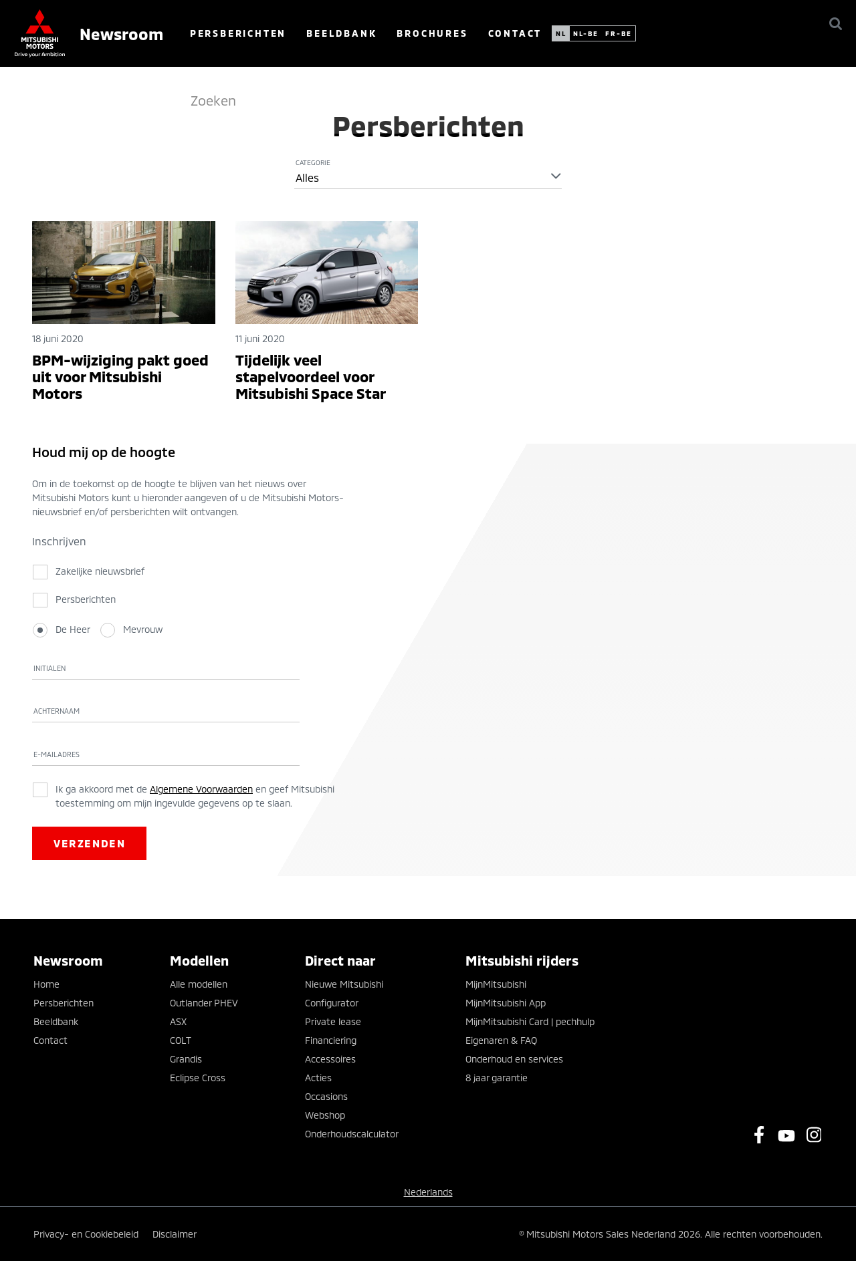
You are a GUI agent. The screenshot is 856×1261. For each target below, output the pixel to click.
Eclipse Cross (197, 1077)
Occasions (326, 1096)
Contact (591, 33)
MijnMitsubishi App (505, 1002)
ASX (178, 1021)
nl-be (662, 33)
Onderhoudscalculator (352, 1133)
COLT (180, 1040)
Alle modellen (198, 984)
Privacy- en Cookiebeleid (85, 1234)
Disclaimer (174, 1234)
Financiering (330, 1040)
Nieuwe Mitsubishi (344, 984)
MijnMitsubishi (495, 984)
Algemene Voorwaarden (201, 789)
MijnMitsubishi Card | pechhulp (530, 1021)
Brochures (508, 33)
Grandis (186, 1059)
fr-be (694, 33)
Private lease (333, 1021)
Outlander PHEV (204, 1002)
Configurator (331, 1002)
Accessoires (330, 1059)
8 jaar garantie (496, 1077)
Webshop (325, 1115)
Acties (318, 1077)
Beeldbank (418, 33)
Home (46, 984)
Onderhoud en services (514, 1059)
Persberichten (314, 33)
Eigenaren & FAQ (501, 1040)
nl (637, 33)
